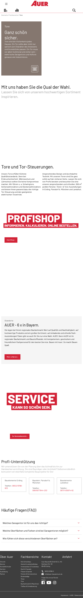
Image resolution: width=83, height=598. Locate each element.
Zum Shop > (11, 240)
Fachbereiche (13, 15)
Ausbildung (4, 571)
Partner (2, 574)
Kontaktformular (5, 566)
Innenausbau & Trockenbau (30, 566)
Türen (23, 579)
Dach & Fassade (26, 569)
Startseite (4, 15)
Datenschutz (79, 595)
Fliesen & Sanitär (26, 571)
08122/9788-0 (49, 571)
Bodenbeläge (25, 576)
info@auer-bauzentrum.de (53, 574)
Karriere (2, 569)
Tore (22, 581)
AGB (71, 595)
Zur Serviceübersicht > (19, 436)
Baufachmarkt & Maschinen (30, 584)
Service (2, 564)
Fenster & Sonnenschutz (29, 574)
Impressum (64, 595)
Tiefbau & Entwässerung (29, 586)
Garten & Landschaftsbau (29, 564)
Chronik (2, 562)
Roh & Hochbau (26, 562)
